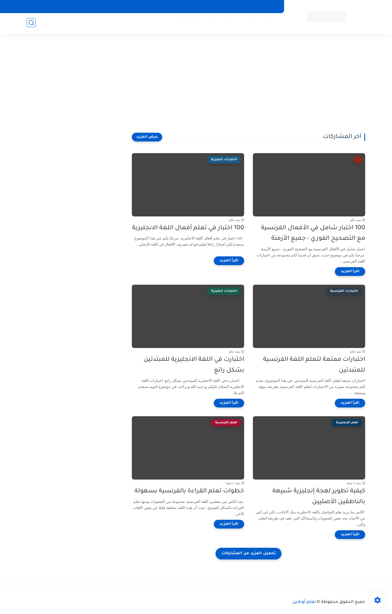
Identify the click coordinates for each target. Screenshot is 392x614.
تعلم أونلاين (304, 602)
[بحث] (31, 23)
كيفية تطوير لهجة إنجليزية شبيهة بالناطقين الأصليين (318, 496)
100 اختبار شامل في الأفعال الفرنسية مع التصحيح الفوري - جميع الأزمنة (313, 233)
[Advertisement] (196, 87)
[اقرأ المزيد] (350, 271)
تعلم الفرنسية (186, 23)
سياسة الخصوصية (166, 6)
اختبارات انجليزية (261, 23)
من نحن (135, 6)
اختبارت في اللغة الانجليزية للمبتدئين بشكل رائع (194, 365)
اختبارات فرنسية (222, 23)
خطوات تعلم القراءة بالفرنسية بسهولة (189, 491)
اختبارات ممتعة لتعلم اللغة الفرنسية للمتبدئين (314, 365)
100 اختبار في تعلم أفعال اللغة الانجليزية (188, 228)
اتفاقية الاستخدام (226, 6)
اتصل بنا (197, 6)
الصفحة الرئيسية (263, 6)
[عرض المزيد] (147, 137)
